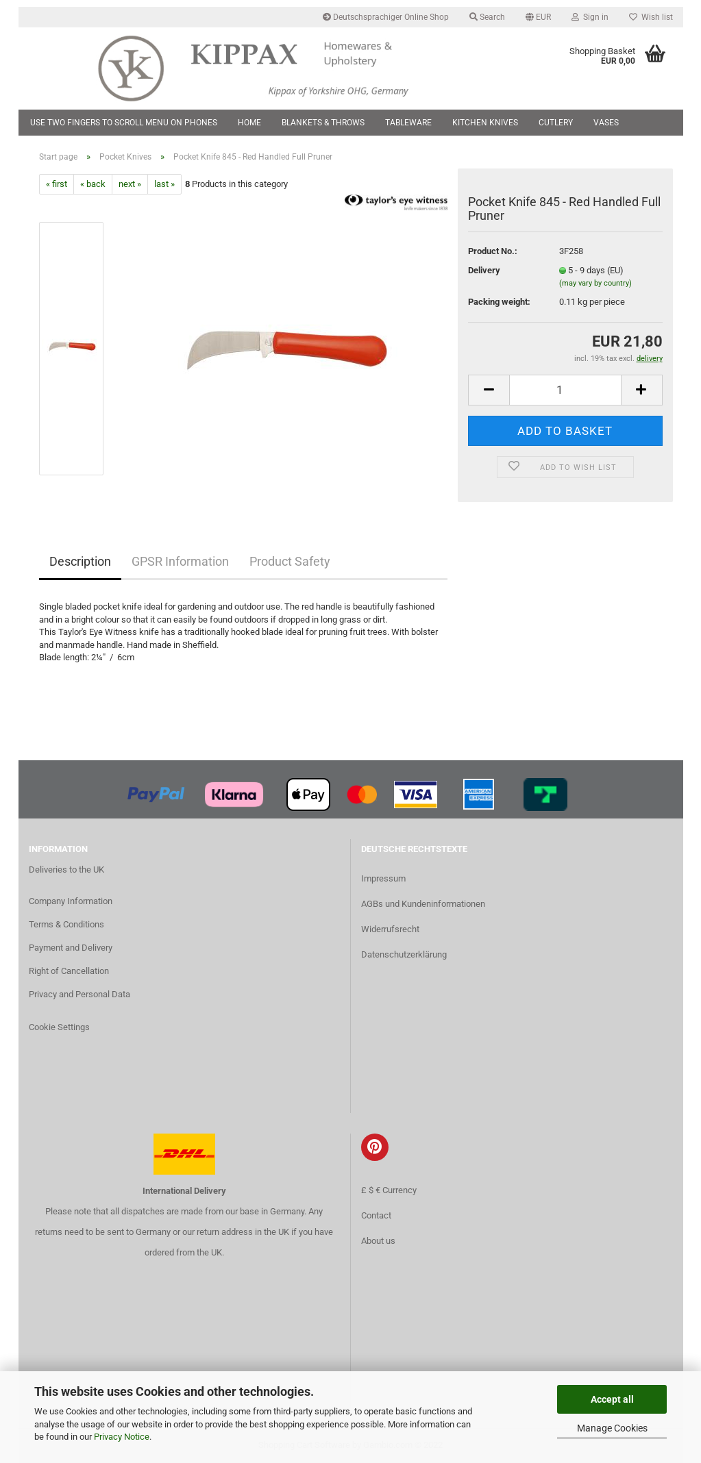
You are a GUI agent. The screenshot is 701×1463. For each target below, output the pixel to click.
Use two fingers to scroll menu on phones (123, 122)
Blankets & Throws (323, 122)
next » (130, 184)
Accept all (612, 1399)
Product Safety (289, 561)
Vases (606, 122)
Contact (376, 1215)
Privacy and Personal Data (79, 994)
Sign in (589, 17)
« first (56, 184)
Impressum (383, 878)
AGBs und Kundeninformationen (423, 904)
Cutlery (556, 122)
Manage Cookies (612, 1428)
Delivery (484, 270)
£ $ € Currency (389, 1190)
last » (164, 184)
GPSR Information (180, 561)
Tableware (408, 122)
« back (93, 184)
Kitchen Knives (485, 122)
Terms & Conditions (66, 924)
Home (249, 122)
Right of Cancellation (69, 971)
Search (487, 17)
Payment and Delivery (70, 947)
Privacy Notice (121, 1436)
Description (80, 561)
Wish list (651, 17)
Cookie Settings (59, 1027)
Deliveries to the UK (66, 869)
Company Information (70, 901)
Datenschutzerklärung (404, 954)
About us (378, 1241)
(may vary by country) (595, 283)
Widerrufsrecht (390, 929)
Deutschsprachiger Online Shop (386, 17)
